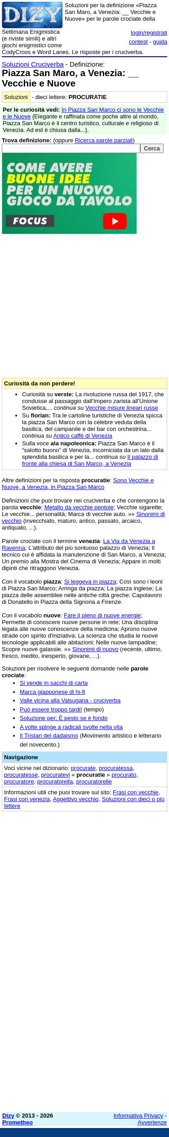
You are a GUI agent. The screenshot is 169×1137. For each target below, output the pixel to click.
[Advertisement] (84, 1020)
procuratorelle (94, 781)
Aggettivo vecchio (75, 799)
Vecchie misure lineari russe (121, 407)
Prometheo (17, 1122)
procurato (123, 774)
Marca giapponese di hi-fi (52, 692)
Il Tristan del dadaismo (49, 735)
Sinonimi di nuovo (95, 649)
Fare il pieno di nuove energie (102, 615)
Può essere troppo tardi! (51, 709)
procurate (83, 768)
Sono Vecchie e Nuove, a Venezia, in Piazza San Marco (78, 483)
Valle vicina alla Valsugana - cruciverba (70, 700)
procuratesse (21, 774)
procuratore (19, 781)
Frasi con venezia (27, 799)
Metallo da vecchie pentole (79, 507)
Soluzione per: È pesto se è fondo (63, 718)
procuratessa (116, 768)
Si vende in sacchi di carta (54, 682)
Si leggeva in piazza (90, 581)
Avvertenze (152, 1122)
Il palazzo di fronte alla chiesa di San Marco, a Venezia (90, 460)
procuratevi (55, 774)
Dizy (8, 1115)
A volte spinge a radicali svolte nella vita (71, 727)
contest (138, 41)
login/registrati (149, 32)
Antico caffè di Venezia (82, 435)
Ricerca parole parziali (104, 140)
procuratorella (55, 781)
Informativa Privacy (139, 1115)
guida (160, 41)
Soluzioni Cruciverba (33, 64)
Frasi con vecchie (135, 792)
